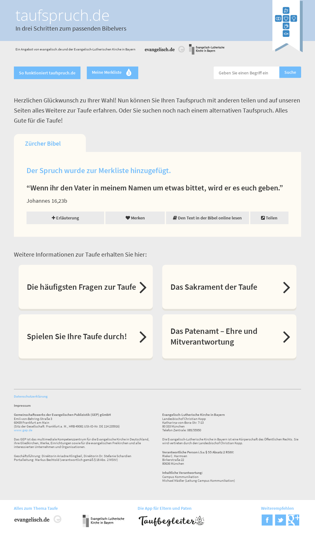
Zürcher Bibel (43, 143)
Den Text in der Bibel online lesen (207, 218)
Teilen (269, 218)
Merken (135, 218)
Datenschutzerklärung (31, 396)
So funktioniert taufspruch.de (47, 73)
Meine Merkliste (112, 72)
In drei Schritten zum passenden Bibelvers (70, 28)
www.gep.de (23, 430)
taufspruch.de (62, 15)
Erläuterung (65, 218)
